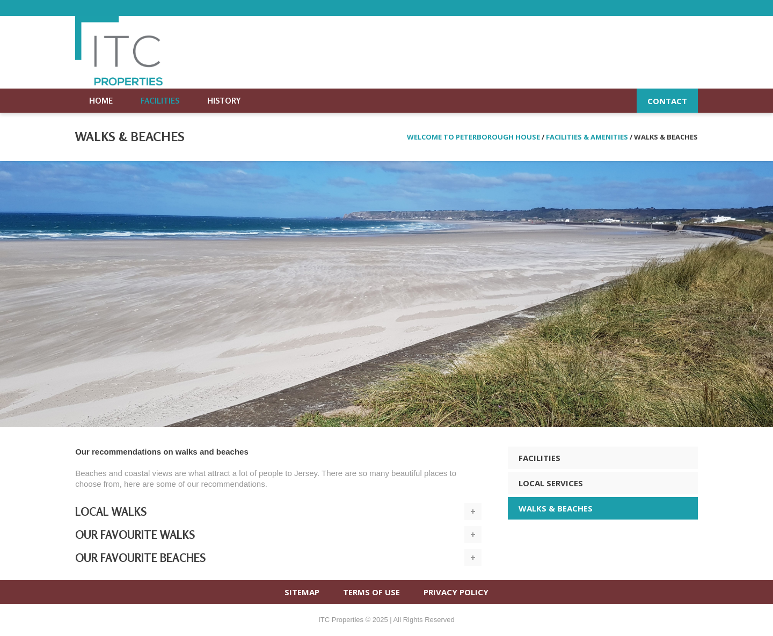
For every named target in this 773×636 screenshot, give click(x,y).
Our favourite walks (135, 535)
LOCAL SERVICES (551, 483)
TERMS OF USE (371, 592)
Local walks (111, 511)
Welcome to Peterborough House (473, 137)
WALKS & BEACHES (556, 508)
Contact (667, 101)
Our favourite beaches (140, 558)
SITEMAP (302, 592)
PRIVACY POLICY (456, 592)
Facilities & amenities (587, 137)
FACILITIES (539, 457)
